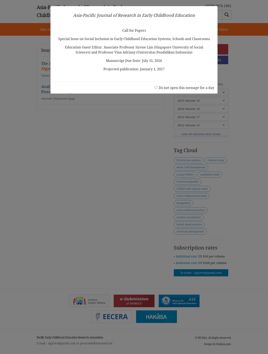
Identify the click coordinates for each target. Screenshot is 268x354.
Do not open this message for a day (186, 87)
